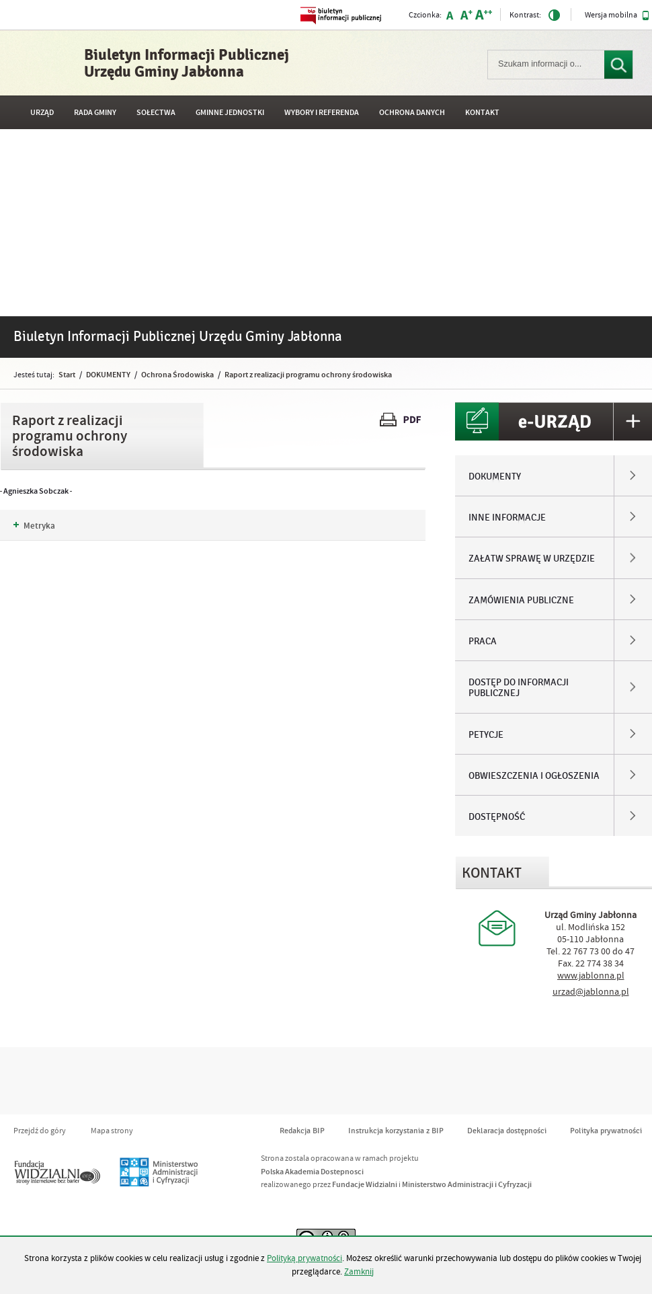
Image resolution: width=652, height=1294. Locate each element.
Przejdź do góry (39, 1131)
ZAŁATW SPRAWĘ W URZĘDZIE (531, 559)
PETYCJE (485, 735)
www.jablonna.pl (590, 976)
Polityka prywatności (606, 1131)
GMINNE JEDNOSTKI (230, 112)
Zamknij (359, 1271)
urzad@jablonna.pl (591, 992)
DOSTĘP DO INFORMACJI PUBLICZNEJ (518, 688)
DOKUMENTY (108, 374)
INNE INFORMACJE (507, 517)
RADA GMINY (95, 112)
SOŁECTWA (155, 112)
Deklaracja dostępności (506, 1131)
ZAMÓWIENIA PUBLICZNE (521, 600)
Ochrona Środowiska (177, 374)
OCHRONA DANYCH (412, 112)
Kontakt (482, 112)
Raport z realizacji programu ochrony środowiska (308, 374)
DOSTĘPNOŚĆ (496, 817)
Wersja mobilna (617, 15)
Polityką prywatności (304, 1258)
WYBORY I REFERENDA (321, 112)
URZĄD (42, 112)
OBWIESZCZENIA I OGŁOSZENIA (534, 776)
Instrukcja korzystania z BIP (396, 1131)
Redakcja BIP (302, 1131)
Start (66, 374)
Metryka (34, 526)
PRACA (482, 641)
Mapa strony (112, 1131)
